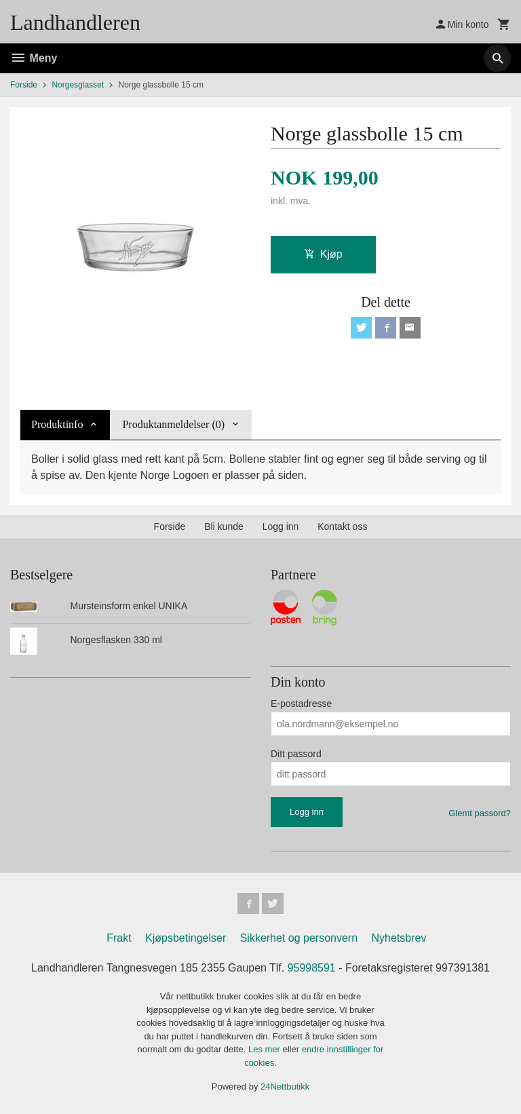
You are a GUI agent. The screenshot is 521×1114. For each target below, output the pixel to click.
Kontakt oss (342, 526)
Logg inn (281, 526)
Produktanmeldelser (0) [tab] (173, 424)
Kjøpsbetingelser (185, 938)
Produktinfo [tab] (57, 424)
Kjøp (323, 254)
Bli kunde (224, 526)
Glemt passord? (479, 813)
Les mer (265, 1050)
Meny (33, 58)
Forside (23, 85)
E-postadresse (301, 703)
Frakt (119, 938)
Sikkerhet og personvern (299, 938)
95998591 (312, 968)
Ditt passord (296, 753)
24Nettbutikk (284, 1087)
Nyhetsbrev (399, 938)
